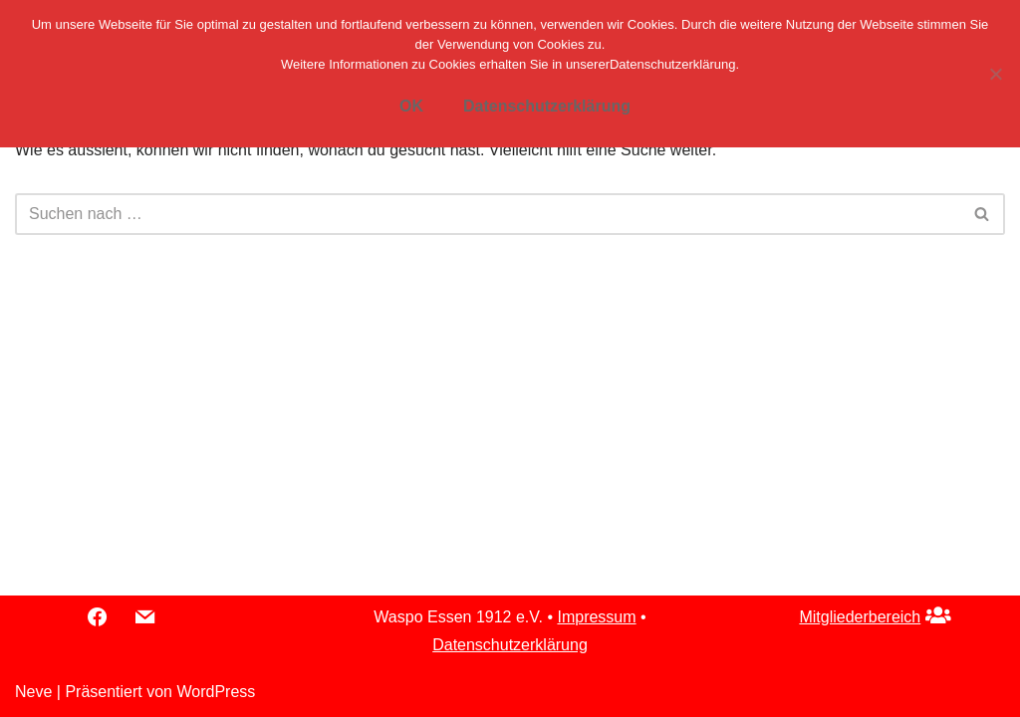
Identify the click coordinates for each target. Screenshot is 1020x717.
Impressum (596, 616)
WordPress (215, 691)
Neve (33, 691)
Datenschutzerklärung (510, 644)
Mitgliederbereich (859, 616)
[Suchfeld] (487, 214)
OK (411, 106)
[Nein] (995, 74)
